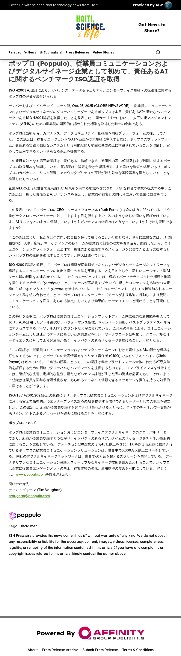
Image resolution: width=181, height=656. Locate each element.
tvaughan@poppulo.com (29, 496)
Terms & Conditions (138, 650)
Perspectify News (22, 52)
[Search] (158, 52)
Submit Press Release (100, 650)
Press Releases (77, 52)
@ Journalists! (51, 52)
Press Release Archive (60, 650)
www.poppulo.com (30, 474)
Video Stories (103, 52)
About (33, 650)
